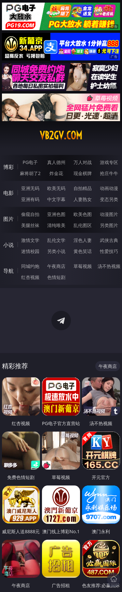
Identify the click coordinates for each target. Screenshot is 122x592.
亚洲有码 (30, 199)
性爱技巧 (109, 251)
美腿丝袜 (30, 225)
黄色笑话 (83, 251)
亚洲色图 (56, 214)
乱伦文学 (56, 240)
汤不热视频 (109, 266)
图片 (8, 218)
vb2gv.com (61, 135)
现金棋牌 (83, 173)
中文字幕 (56, 199)
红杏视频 (30, 277)
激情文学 (30, 240)
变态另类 (109, 199)
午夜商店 (56, 266)
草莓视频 (83, 266)
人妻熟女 (83, 199)
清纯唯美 (56, 225)
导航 (8, 270)
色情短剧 (56, 277)
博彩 (8, 166)
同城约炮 (30, 266)
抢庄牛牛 (109, 173)
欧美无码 (56, 188)
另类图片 (109, 225)
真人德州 (56, 162)
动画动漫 (109, 188)
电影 (8, 192)
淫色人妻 (83, 240)
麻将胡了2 (30, 173)
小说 (8, 244)
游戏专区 (109, 162)
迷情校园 (30, 251)
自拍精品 (83, 188)
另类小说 (56, 251)
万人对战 (83, 162)
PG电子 (30, 162)
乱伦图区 (83, 225)
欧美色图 (83, 214)
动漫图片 (109, 214)
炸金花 (56, 173)
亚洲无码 (30, 188)
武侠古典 (109, 240)
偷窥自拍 (30, 214)
